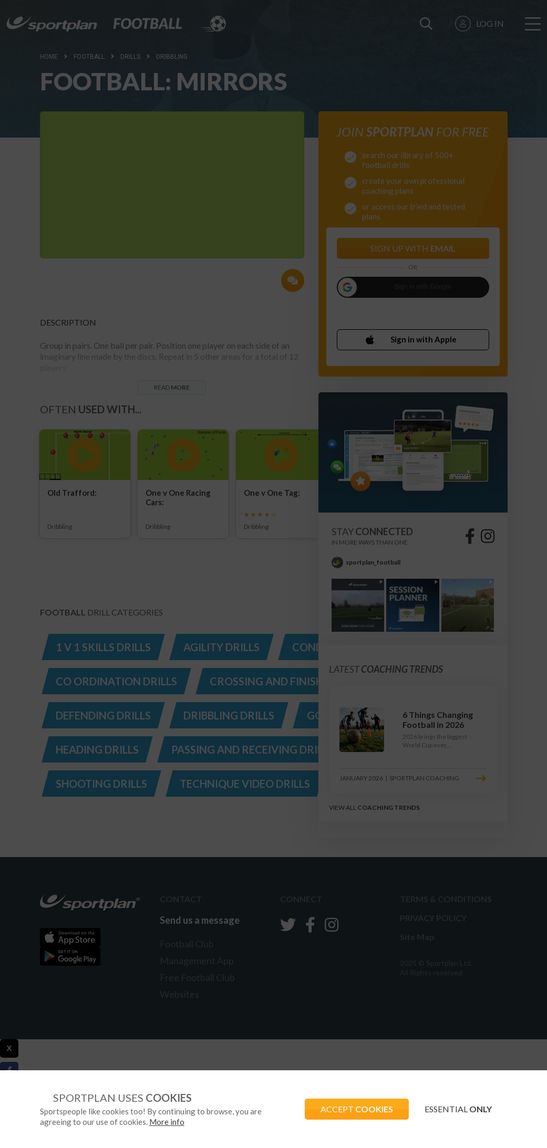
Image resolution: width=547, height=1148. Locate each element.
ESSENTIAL (458, 1109)
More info (166, 1121)
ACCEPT (357, 1109)
